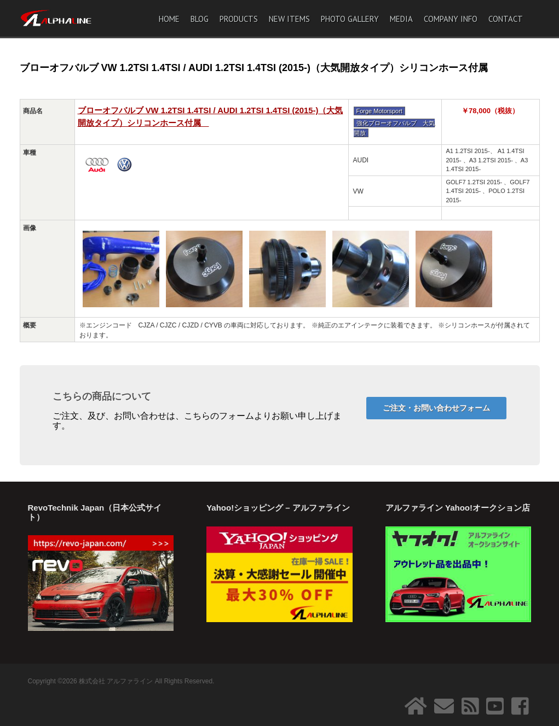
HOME (169, 19)
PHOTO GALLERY (350, 19)
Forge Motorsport (379, 111)
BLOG (200, 19)
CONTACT (505, 19)
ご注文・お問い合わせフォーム (436, 407)
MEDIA (401, 19)
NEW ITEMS (289, 19)
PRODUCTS (239, 19)
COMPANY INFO (450, 19)
